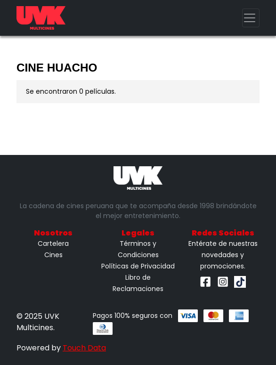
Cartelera (53, 243)
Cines (53, 255)
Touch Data (84, 347)
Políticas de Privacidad (138, 266)
